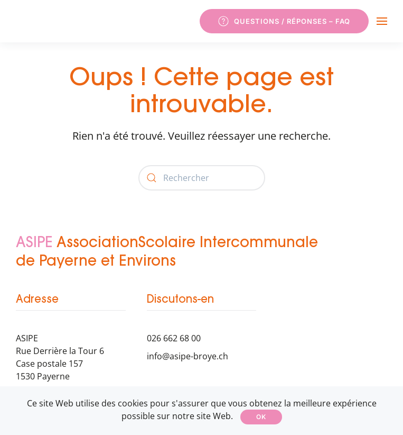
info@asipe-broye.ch (187, 356)
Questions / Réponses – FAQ (284, 21)
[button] (382, 21)
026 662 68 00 (174, 338)
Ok (261, 417)
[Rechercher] (201, 178)
